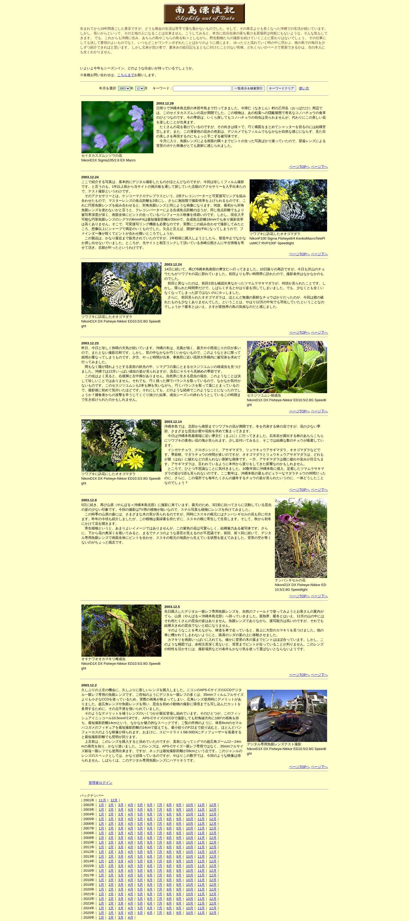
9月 (179, 805)
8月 (169, 805)
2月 (111, 805)
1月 (101, 805)
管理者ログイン (100, 783)
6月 (149, 805)
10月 (189, 805)
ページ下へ (319, 167)
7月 (159, 805)
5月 (140, 805)
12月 (114, 800)
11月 (102, 800)
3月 (120, 805)
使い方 (304, 88)
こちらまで (125, 75)
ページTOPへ (299, 167)
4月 (130, 805)
